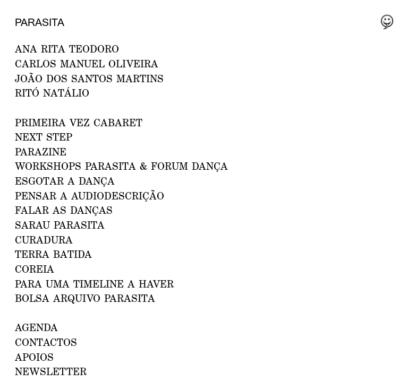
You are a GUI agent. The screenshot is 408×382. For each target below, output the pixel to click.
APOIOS (34, 357)
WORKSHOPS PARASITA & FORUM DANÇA (121, 166)
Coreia (34, 269)
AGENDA (36, 327)
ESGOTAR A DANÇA (65, 181)
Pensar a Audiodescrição (89, 195)
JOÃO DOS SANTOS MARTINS (89, 78)
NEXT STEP (43, 137)
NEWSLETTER (51, 371)
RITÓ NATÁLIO (52, 92)
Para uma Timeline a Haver (94, 283)
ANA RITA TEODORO (67, 48)
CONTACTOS (46, 342)
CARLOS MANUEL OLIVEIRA (86, 63)
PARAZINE (40, 151)
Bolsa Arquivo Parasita (85, 298)
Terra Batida (53, 254)
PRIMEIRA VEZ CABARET (78, 122)
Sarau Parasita (60, 225)
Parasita (39, 22)
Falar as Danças (64, 210)
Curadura (44, 239)
